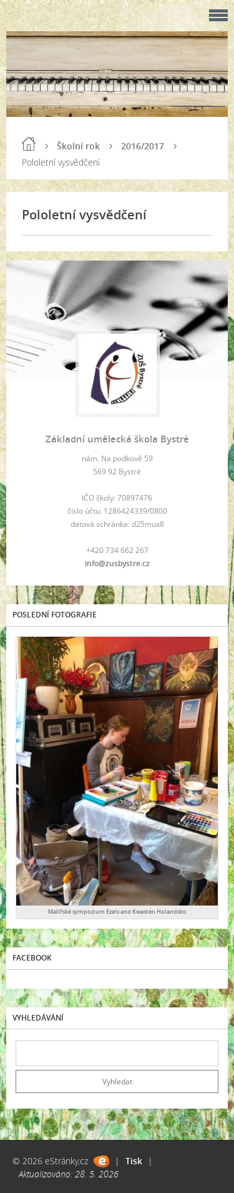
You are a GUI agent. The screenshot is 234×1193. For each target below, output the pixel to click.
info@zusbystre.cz (117, 563)
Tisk (133, 1161)
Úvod (29, 143)
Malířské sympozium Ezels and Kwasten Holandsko (117, 911)
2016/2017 (142, 146)
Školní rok (78, 146)
